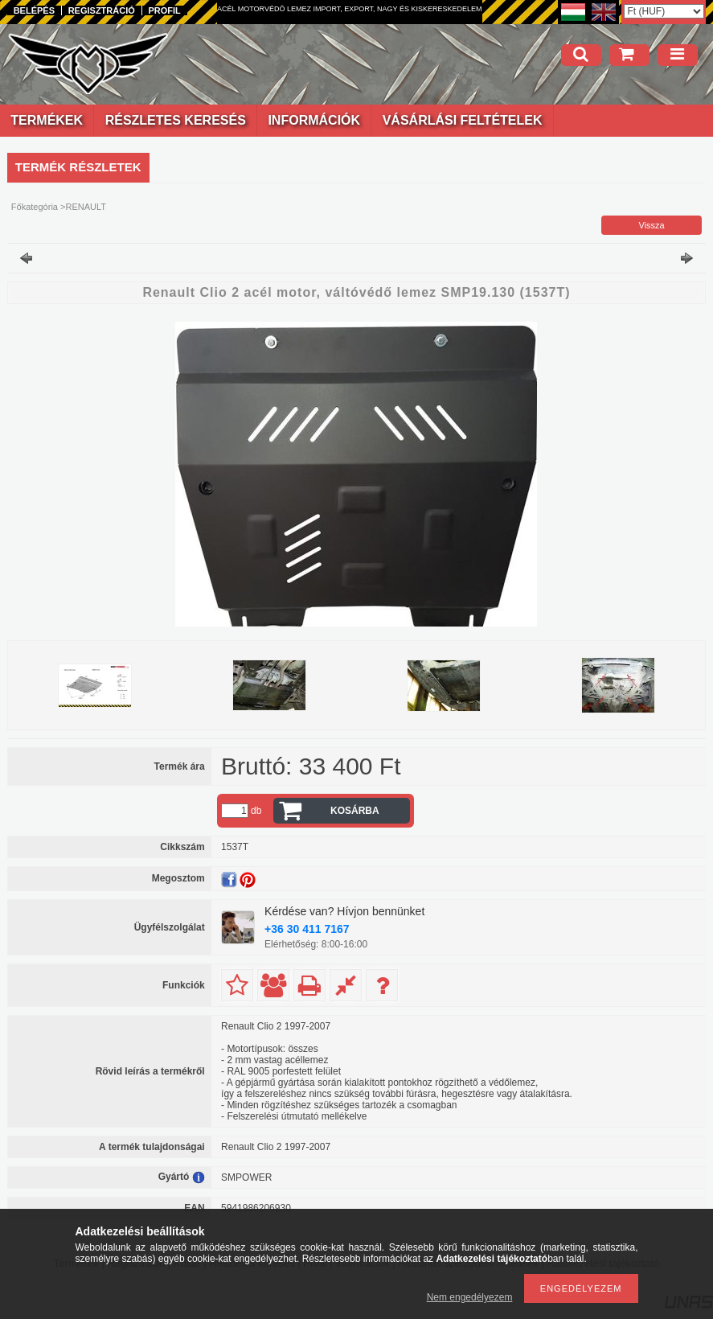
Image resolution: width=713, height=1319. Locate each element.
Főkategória (34, 207)
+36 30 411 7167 (307, 928)
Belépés (34, 10)
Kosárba (354, 810)
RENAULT (85, 207)
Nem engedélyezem (470, 1297)
